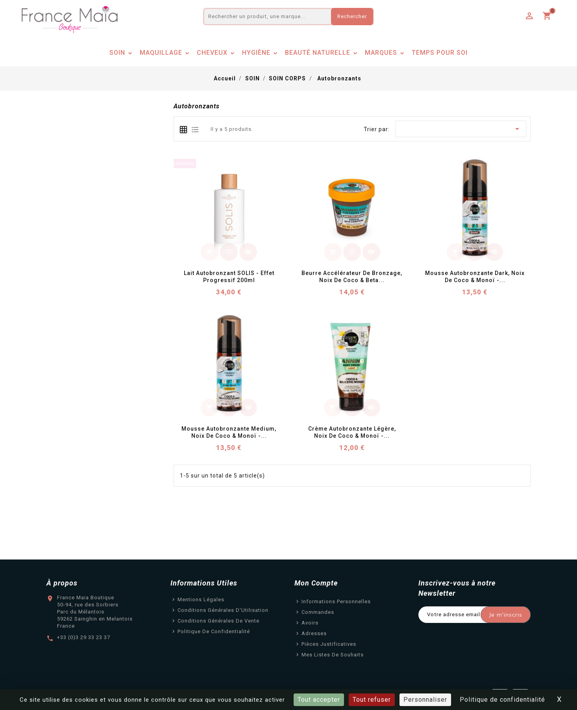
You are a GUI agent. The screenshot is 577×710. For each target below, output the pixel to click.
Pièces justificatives (328, 644)
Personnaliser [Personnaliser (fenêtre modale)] (425, 699)
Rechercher (352, 16)
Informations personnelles (336, 601)
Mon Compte (316, 583)
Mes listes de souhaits (332, 655)
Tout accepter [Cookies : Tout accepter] (319, 699)
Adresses (314, 633)
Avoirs (309, 623)
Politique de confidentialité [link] (502, 699)
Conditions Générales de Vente (218, 621)
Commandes (317, 612)
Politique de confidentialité (214, 631)
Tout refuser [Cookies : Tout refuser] (372, 699)
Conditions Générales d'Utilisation (223, 610)
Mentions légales (201, 599)
